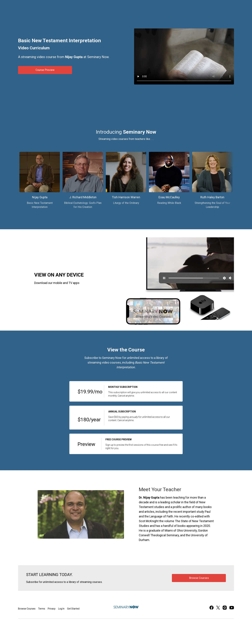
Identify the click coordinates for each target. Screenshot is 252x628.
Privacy (51, 608)
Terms (41, 608)
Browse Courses (26, 608)
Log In (61, 608)
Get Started (73, 608)
